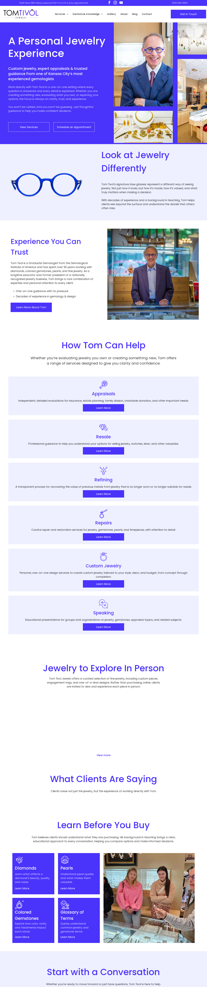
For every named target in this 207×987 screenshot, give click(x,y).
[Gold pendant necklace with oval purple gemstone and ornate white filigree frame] (26, 612)
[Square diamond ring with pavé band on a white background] (88, 612)
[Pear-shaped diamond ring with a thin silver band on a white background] (149, 612)
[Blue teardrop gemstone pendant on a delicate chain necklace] (57, 581)
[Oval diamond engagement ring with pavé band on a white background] (88, 581)
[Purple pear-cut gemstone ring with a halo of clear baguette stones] (180, 581)
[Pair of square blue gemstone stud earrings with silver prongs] (149, 581)
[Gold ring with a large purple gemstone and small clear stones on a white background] (119, 612)
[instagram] (115, 3)
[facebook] (109, 3)
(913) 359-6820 (180, 2)
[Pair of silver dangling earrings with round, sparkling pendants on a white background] (57, 612)
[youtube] (121, 3)
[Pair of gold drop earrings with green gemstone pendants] (26, 581)
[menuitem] (61, 14)
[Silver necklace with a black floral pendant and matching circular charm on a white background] (180, 612)
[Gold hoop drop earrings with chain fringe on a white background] (119, 581)
